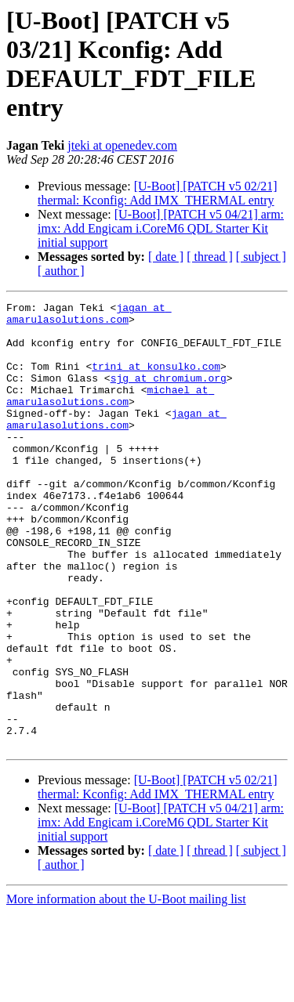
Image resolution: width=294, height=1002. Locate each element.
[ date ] (165, 256)
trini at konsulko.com (156, 380)
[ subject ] (261, 256)
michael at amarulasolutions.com (110, 415)
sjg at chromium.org (169, 394)
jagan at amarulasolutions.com (89, 316)
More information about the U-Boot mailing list (126, 988)
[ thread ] (210, 256)
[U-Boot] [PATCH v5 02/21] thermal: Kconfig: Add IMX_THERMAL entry (158, 193)
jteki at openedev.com (122, 145)
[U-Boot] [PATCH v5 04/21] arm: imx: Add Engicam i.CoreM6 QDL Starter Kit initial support (161, 228)
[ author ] (61, 270)
